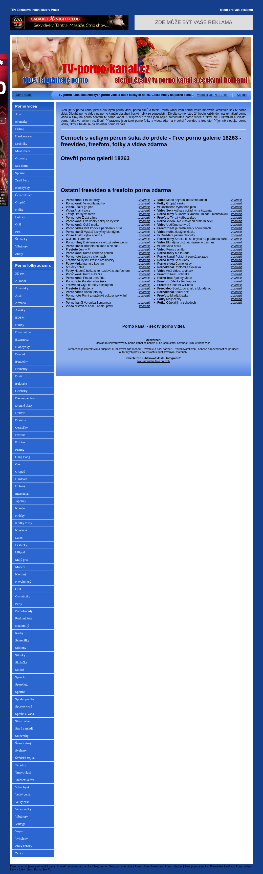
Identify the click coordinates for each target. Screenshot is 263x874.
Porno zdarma (173, 866)
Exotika (20, 435)
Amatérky (21, 288)
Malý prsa (21, 559)
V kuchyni (22, 787)
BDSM (20, 317)
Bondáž (20, 354)
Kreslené (21, 530)
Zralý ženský (23, 846)
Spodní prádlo (24, 699)
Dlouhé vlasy (24, 405)
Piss (17, 232)
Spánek (20, 677)
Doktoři (20, 413)
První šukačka (108, 274)
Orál (18, 224)
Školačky (21, 239)
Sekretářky (22, 640)
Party (18, 604)
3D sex (19, 273)
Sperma (20, 173)
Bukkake (21, 383)
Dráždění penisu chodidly (199, 235)
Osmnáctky (22, 596)
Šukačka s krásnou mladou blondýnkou (199, 214)
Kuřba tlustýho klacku (199, 232)
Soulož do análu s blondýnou (199, 288)
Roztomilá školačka (199, 267)
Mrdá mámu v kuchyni (108, 263)
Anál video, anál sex (199, 271)
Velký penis (23, 794)
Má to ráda (199, 253)
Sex (29, 869)
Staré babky (23, 721)
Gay (18, 464)
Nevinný (21, 574)
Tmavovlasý (23, 772)
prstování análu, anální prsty (108, 306)
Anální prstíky (108, 292)
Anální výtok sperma (108, 235)
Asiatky (20, 310)
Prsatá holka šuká (108, 281)
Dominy (20, 420)
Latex (19, 537)
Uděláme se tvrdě (199, 224)
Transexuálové (24, 780)
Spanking (21, 684)
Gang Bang (22, 457)
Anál (18, 114)
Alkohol (20, 281)
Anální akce (108, 210)
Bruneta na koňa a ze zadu (108, 246)
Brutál (19, 376)
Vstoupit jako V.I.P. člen (212, 95)
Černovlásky (23, 195)
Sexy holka (108, 267)
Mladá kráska (199, 295)
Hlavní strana (24, 95)
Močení (20, 567)
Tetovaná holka (199, 246)
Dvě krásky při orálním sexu (199, 221)
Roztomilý (22, 626)
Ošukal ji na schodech (199, 302)
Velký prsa (22, 802)
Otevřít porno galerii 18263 (95, 158)
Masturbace (23, 151)
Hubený (20, 486)
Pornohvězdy (24, 611)
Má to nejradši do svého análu (199, 200)
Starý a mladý (24, 728)
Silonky (20, 655)
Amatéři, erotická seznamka (74, 866)
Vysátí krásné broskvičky (108, 260)
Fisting (19, 129)
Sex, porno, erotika (121, 866)
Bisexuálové (23, 332)
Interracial (22, 493)
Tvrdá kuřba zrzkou (199, 217)
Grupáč (20, 202)
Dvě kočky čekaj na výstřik (108, 221)
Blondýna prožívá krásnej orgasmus (199, 242)
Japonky (20, 501)
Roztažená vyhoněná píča (199, 207)
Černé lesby (199, 263)
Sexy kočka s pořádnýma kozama (199, 210)
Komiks (20, 508)
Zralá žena (108, 288)
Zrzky (19, 254)
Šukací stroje (23, 743)
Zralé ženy (22, 180)
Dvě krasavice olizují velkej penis (108, 242)
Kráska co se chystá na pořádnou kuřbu (199, 239)
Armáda (20, 303)
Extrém (20, 442)
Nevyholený (23, 582)
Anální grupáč (108, 207)
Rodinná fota (23, 618)
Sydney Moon (199, 278)
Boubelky (21, 361)
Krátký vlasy (23, 523)
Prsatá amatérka (108, 278)
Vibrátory (21, 246)
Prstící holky (108, 200)
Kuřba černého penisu (108, 253)
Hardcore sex (24, 136)
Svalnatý (21, 750)
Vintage (20, 824)
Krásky (20, 515)
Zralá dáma (108, 217)
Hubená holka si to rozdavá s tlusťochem (108, 271)
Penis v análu (199, 249)
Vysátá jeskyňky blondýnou (108, 232)
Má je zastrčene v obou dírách (199, 228)
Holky (19, 210)
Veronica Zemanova (108, 302)
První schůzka (199, 274)
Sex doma (21, 166)
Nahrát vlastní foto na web (153, 361)
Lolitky (20, 217)
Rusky (19, 633)
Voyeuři (20, 831)
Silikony (20, 648)
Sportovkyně (23, 706)
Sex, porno (100, 866)
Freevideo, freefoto (221, 866)
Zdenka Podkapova (199, 281)
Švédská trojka (25, 758)
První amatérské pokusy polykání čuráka (108, 297)
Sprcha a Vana (24, 714)
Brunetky (21, 121)
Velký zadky (23, 809)
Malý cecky (199, 299)
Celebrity (21, 391)
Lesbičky (21, 143)
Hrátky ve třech (108, 214)
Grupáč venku (199, 203)
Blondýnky (22, 188)
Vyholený (21, 838)
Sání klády (199, 260)
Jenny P (108, 249)
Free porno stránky (196, 866)
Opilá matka (108, 224)
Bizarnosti (22, 339)
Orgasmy (21, 158)
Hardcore (21, 479)
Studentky (22, 736)
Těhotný (20, 765)
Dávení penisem (25, 398)
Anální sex (199, 292)
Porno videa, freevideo (149, 866)
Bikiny (19, 325)
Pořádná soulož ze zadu (199, 256)
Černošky (21, 427)
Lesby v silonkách (108, 256)
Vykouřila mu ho (108, 203)
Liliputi (20, 552)
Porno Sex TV (42, 869)
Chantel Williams (199, 285)
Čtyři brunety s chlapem (108, 285)
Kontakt (242, 95)
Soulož (19, 670)
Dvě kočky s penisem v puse (108, 228)
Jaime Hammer (108, 239)
